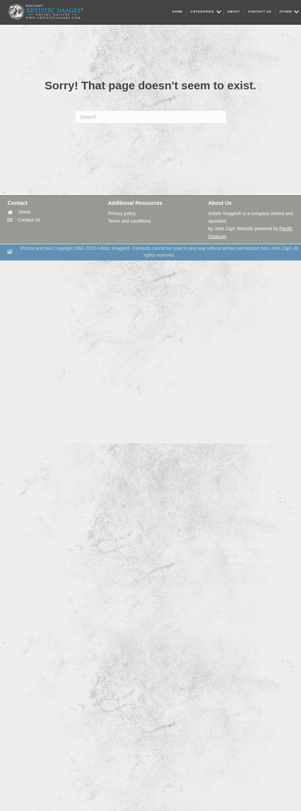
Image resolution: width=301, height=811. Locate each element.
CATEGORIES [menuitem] (202, 11)
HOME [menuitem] (177, 11)
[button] (218, 11)
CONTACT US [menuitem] (259, 11)
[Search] (150, 117)
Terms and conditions (129, 221)
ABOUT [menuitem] (234, 11)
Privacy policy (122, 213)
